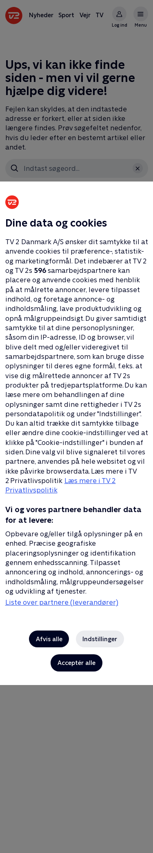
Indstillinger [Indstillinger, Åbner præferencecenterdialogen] (99, 638)
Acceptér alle (76, 662)
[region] (76, 426)
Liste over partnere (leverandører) (61, 602)
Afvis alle (49, 638)
